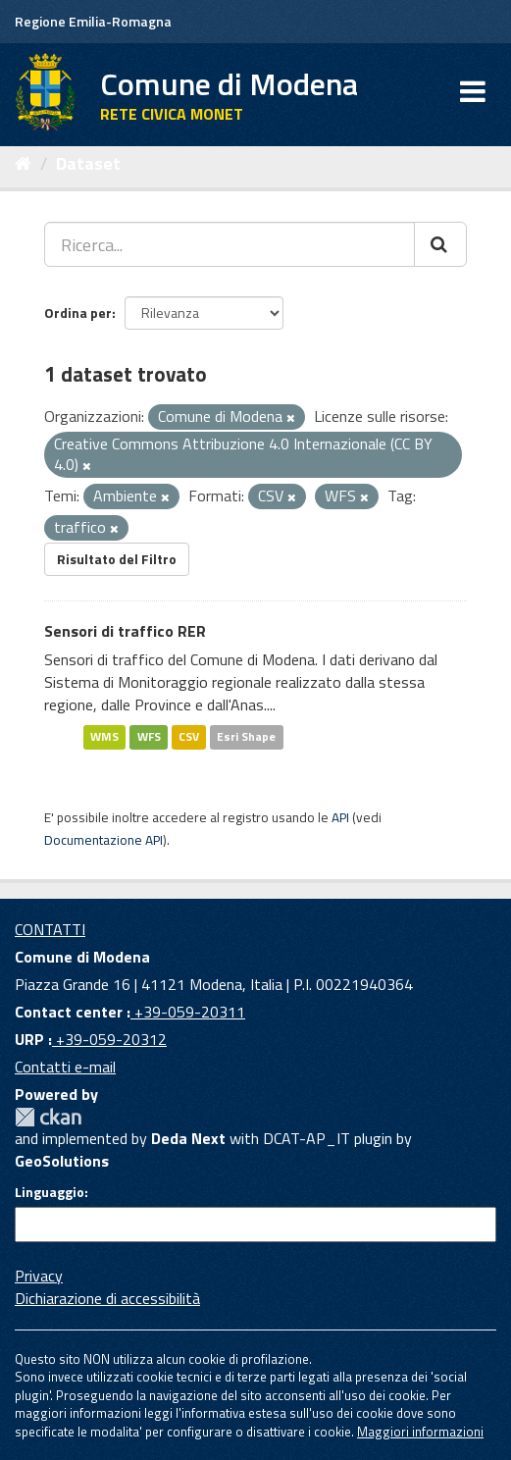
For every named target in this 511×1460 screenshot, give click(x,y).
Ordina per (78, 312)
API (340, 817)
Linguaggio (49, 1192)
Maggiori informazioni (420, 1431)
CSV (189, 736)
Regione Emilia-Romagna (93, 21)
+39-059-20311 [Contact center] (187, 1011)
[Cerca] (440, 244)
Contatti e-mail (65, 1066)
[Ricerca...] (229, 244)
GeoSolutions (62, 1161)
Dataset (88, 163)
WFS (149, 736)
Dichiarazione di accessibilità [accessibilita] (107, 1298)
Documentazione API (103, 840)
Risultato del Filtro (117, 558)
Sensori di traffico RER (125, 631)
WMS (104, 736)
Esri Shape (246, 736)
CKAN (48, 1117)
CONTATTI (50, 929)
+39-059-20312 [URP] (109, 1039)
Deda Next (188, 1138)
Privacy (39, 1275)
